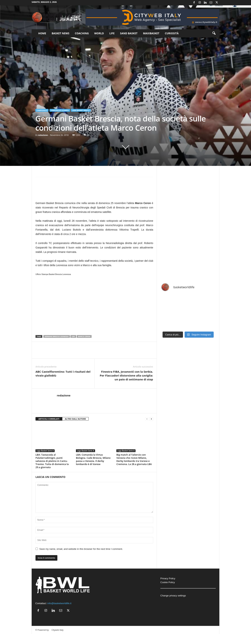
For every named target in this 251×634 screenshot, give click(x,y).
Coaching (82, 33)
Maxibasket (151, 33)
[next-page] (151, 419)
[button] (214, 33)
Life (112, 33)
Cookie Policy (167, 582)
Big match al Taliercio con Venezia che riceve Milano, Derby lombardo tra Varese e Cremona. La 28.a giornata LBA (134, 459)
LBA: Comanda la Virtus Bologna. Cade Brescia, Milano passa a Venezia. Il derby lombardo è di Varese (93, 459)
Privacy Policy (167, 578)
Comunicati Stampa (60, 110)
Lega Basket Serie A (80, 110)
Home (42, 33)
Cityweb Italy (57, 629)
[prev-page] (147, 419)
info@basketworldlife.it (59, 603)
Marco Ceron (84, 336)
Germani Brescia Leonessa (57, 336)
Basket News (60, 33)
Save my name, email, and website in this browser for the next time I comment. (81, 549)
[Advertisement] (94, 190)
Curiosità (172, 33)
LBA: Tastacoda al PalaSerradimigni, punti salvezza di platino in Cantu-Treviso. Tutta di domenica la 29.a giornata (52, 461)
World (99, 33)
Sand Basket (129, 33)
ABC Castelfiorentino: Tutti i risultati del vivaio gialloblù (62, 373)
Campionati (42, 110)
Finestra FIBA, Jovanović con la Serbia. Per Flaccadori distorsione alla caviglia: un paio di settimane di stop (126, 375)
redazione (43, 135)
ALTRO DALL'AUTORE (75, 418)
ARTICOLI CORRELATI (48, 418)
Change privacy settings (173, 595)
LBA (73, 336)
